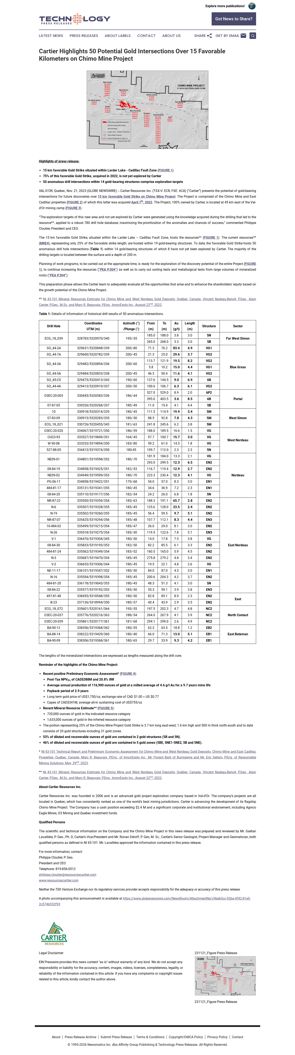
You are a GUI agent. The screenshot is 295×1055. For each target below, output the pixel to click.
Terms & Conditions (150, 1037)
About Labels (118, 35)
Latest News (51, 35)
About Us (171, 35)
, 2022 (157, 305)
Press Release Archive (80, 1037)
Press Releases (84, 35)
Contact (146, 35)
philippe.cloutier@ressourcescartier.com (67, 875)
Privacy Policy (217, 1037)
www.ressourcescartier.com (58, 880)
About (56, 1037)
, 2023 (83, 763)
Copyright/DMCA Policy (186, 1037)
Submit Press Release (116, 1037)
